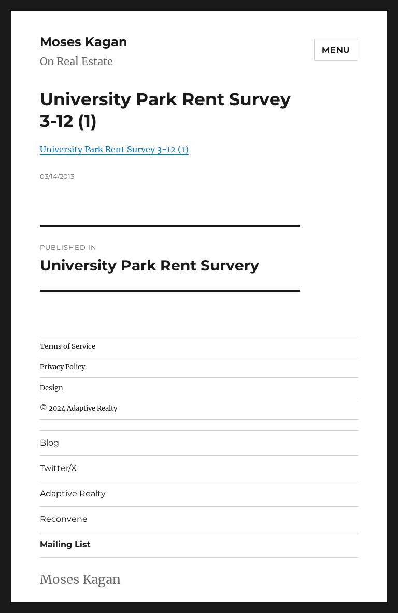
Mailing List (65, 544)
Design (51, 387)
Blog (49, 443)
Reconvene (64, 519)
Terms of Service (67, 346)
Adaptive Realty (73, 493)
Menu (336, 50)
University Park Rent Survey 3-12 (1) (114, 149)
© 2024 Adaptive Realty (78, 408)
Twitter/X (58, 468)
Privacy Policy (62, 367)
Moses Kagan (83, 41)
